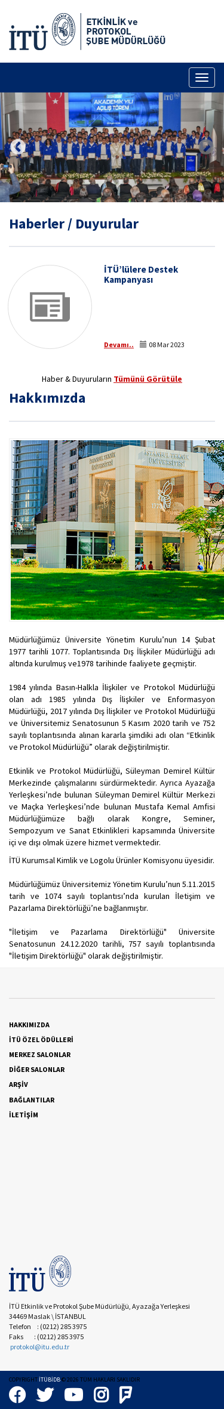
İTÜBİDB (49, 1379)
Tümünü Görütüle (147, 378)
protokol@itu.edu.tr (39, 1346)
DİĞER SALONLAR (37, 1069)
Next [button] (206, 147)
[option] (112, 147)
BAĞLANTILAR (31, 1099)
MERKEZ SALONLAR (39, 1054)
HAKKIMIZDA (29, 1024)
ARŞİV (18, 1084)
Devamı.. (119, 344)
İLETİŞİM (23, 1114)
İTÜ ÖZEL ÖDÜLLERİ (41, 1039)
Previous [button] (18, 147)
